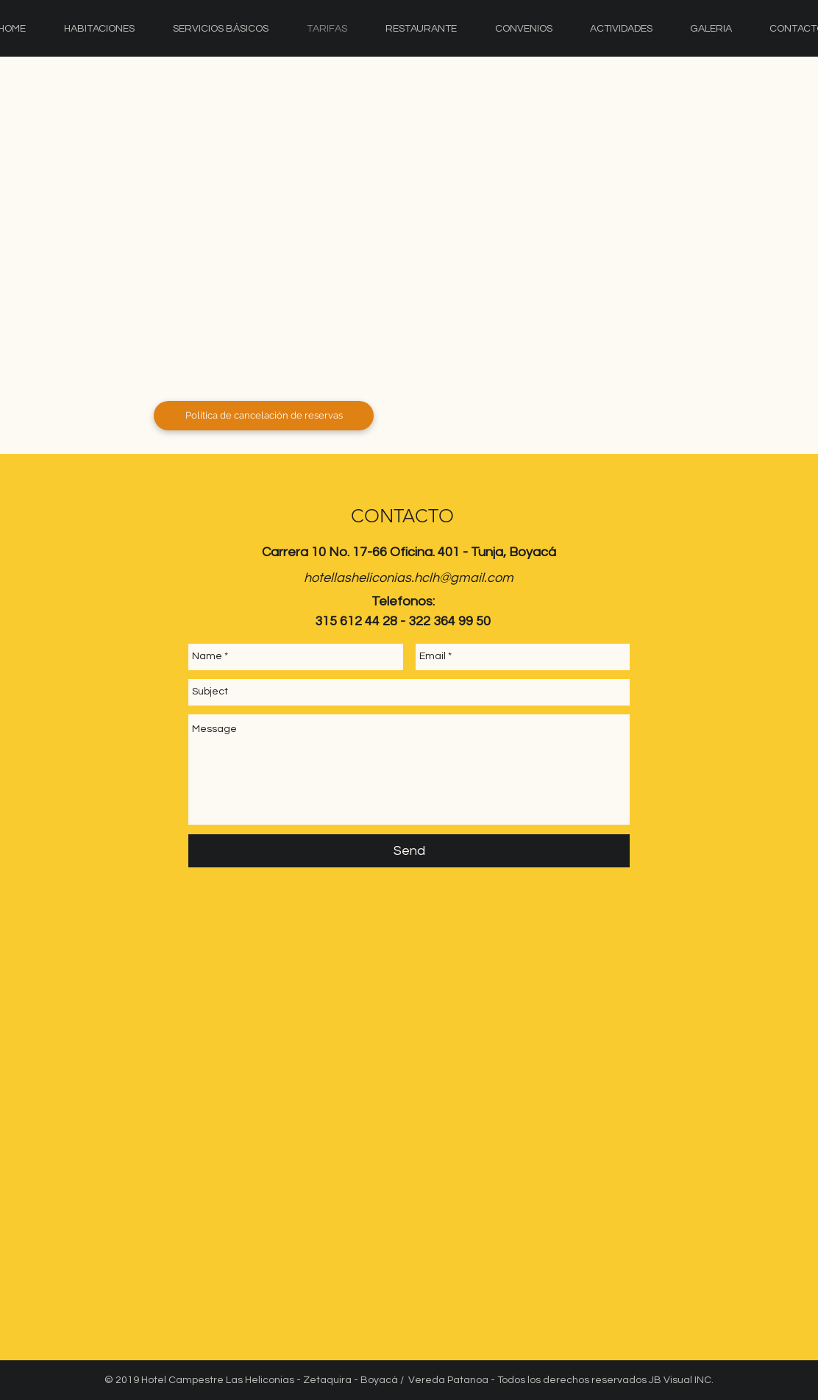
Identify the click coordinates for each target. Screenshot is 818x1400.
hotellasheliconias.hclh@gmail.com (408, 578)
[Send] (409, 850)
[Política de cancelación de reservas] (264, 415)
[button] (416, 255)
